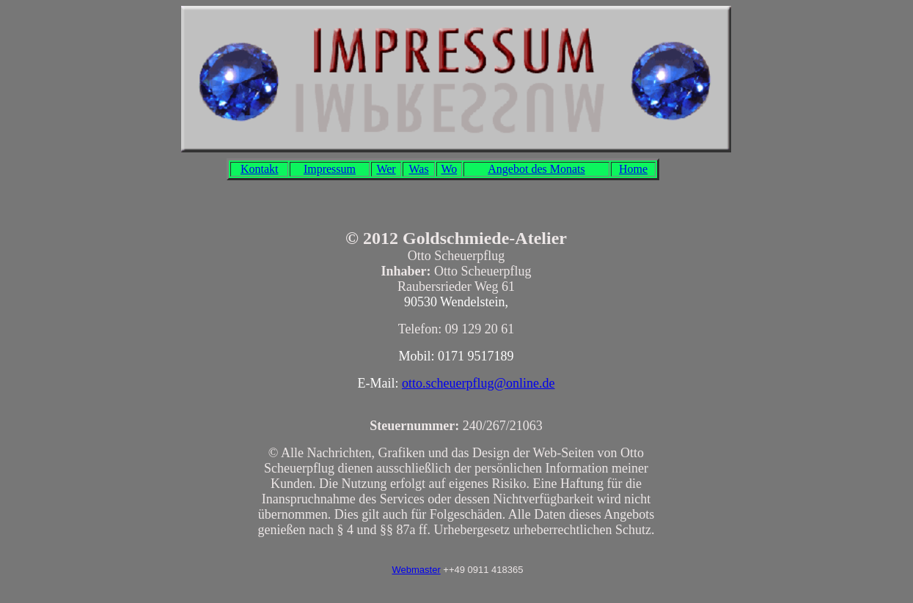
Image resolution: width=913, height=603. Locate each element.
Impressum (330, 169)
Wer (385, 169)
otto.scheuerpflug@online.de (478, 383)
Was (418, 169)
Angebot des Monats (536, 169)
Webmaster (416, 569)
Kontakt (260, 169)
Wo (449, 169)
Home (633, 169)
